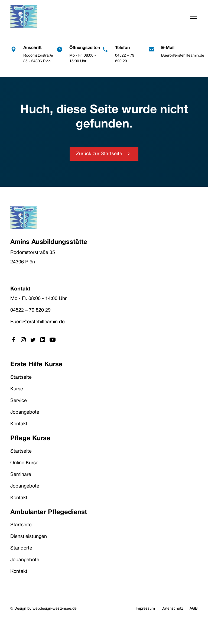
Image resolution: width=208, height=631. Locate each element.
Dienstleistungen (28, 536)
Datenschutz (172, 608)
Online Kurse (24, 463)
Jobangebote (24, 412)
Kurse (16, 389)
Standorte (21, 548)
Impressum (145, 608)
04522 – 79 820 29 (30, 310)
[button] (192, 16)
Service (18, 400)
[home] (23, 16)
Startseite (21, 377)
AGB (194, 608)
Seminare (20, 474)
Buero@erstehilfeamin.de (37, 322)
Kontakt (18, 424)
